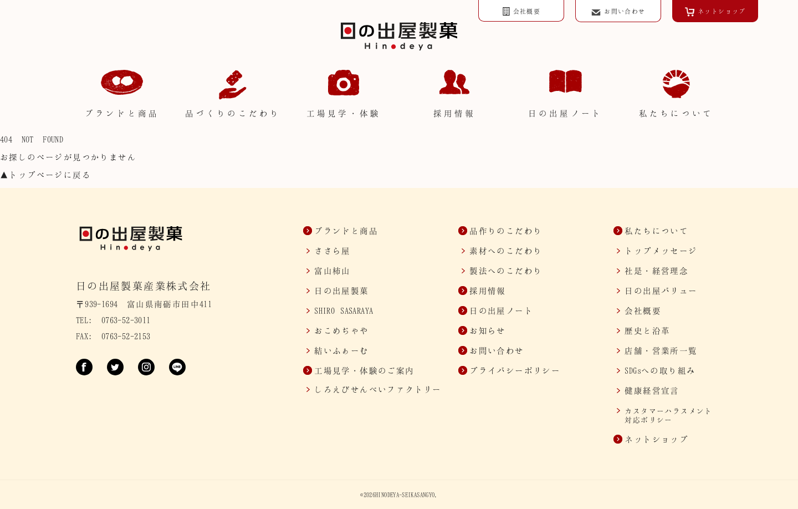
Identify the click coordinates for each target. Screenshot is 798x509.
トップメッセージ (661, 250)
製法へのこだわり (505, 270)
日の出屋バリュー (661, 290)
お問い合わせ (496, 350)
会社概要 (643, 310)
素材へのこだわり (505, 250)
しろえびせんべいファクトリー (378, 389)
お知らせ (487, 330)
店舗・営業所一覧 (661, 350)
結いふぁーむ (341, 350)
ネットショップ (656, 439)
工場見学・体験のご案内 (364, 370)
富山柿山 (332, 270)
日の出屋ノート (501, 310)
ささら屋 (332, 250)
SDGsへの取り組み (660, 370)
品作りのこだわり (505, 230)
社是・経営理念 (656, 270)
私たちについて (656, 230)
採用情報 (487, 290)
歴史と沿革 (647, 330)
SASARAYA (343, 310)
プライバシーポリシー (514, 370)
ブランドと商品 (346, 230)
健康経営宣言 (652, 390)
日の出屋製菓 (341, 290)
